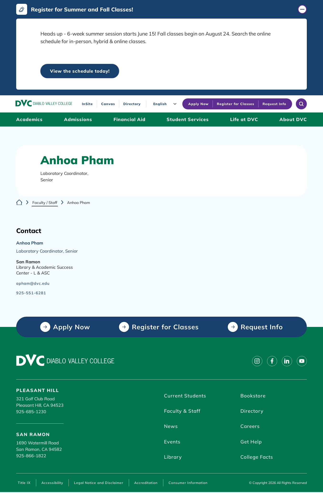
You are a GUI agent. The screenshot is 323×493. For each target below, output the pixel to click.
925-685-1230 (31, 411)
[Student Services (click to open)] (188, 119)
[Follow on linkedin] (286, 361)
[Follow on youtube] (301, 361)
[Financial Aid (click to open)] (129, 119)
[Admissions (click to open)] (78, 119)
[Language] (165, 104)
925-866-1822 (31, 455)
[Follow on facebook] (271, 361)
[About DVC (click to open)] (293, 119)
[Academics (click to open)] (29, 119)
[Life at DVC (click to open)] (244, 119)
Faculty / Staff (44, 202)
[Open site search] (301, 104)
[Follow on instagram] (256, 361)
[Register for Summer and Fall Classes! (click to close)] (161, 9)
